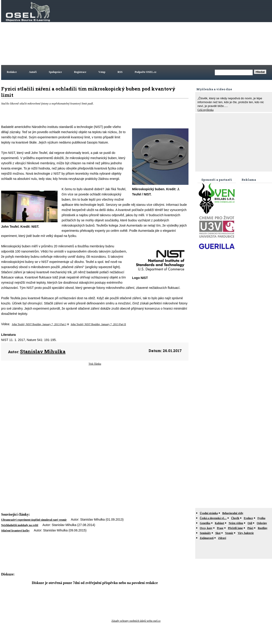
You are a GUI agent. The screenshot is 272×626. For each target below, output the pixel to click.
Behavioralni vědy (232, 513)
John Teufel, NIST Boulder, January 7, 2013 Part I (39, 324)
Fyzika (261, 518)
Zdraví (222, 538)
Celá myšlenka (206, 109)
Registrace (80, 72)
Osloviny (262, 523)
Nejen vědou (236, 523)
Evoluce (248, 518)
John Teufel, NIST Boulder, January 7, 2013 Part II (98, 324)
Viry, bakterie (246, 533)
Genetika (205, 523)
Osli (250, 523)
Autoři (33, 72)
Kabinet (219, 523)
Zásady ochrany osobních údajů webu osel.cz (136, 620)
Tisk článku (94, 363)
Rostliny (262, 528)
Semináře (205, 533)
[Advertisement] (203, 32)
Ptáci (250, 528)
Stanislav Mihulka (42, 351)
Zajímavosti (207, 538)
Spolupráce (55, 72)
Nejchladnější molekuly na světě (19, 525)
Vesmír (229, 533)
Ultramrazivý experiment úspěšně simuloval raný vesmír (34, 519)
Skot (218, 533)
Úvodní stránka (209, 513)
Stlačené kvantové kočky (15, 530)
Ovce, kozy (206, 528)
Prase (220, 528)
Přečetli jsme (235, 528)
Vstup (101, 72)
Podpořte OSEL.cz (145, 72)
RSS (120, 72)
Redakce (12, 72)
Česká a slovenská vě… (213, 518)
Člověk (235, 518)
